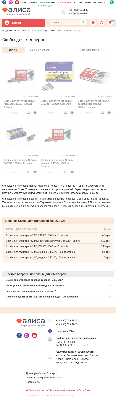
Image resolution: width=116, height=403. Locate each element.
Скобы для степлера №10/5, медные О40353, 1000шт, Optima (20, 104)
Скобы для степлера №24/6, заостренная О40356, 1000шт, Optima (94, 104)
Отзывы (87, 2)
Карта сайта (33, 381)
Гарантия (102, 2)
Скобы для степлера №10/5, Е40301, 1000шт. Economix (57, 102)
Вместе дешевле (64, 2)
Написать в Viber (65, 331)
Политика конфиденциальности (44, 377)
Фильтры (13, 49)
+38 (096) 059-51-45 (78, 10)
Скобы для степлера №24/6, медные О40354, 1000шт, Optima (57, 163)
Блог (94, 2)
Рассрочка (77, 2)
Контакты (33, 2)
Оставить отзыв (30, 96)
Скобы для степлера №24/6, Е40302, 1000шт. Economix (20, 161)
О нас (24, 2)
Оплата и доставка (47, 2)
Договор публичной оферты (42, 373)
